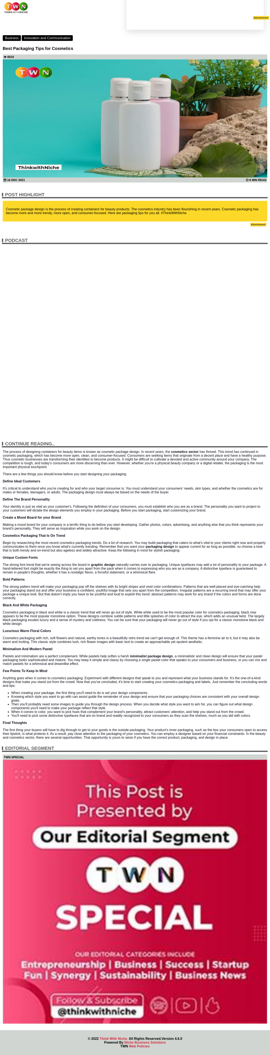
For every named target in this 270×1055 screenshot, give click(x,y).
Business (12, 38)
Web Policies (139, 1046)
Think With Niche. (114, 1038)
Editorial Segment (29, 748)
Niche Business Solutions (145, 1042)
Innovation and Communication (47, 38)
